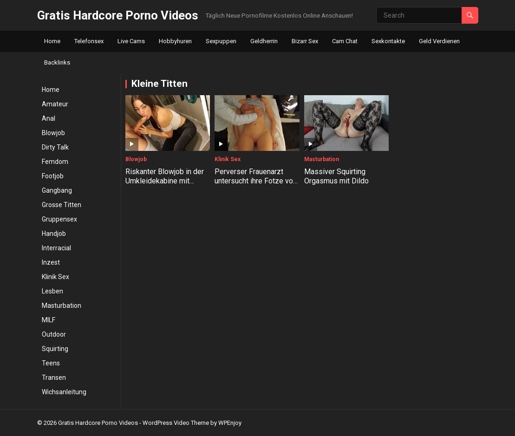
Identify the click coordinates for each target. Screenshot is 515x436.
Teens (51, 363)
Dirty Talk (55, 147)
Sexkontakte (388, 41)
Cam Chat (345, 41)
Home (52, 41)
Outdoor (54, 334)
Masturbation (61, 305)
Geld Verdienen (439, 41)
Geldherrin (264, 41)
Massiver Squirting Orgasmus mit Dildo (336, 176)
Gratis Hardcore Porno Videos (117, 15)
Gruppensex (59, 219)
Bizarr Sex (305, 41)
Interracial (56, 248)
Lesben (52, 291)
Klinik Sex (55, 276)
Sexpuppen (221, 41)
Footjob (53, 176)
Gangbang (57, 190)
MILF (48, 320)
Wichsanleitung (64, 392)
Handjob (54, 233)
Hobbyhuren (175, 41)
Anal (48, 118)
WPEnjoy (229, 422)
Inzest (51, 262)
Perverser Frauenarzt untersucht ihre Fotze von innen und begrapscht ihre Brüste (256, 186)
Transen (54, 377)
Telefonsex (89, 41)
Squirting (55, 348)
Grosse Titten (61, 204)
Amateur (55, 104)
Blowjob (53, 133)
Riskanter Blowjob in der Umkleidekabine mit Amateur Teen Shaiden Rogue (164, 186)
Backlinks (57, 62)
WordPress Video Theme (176, 422)
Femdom (55, 161)
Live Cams (131, 41)
